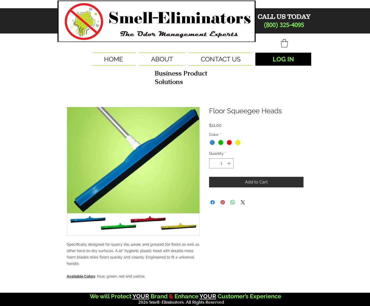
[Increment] (229, 163)
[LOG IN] (283, 59)
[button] (284, 43)
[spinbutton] (221, 163)
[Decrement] (213, 163)
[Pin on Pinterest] (222, 202)
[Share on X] (243, 202)
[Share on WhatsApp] (233, 202)
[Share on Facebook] (212, 202)
